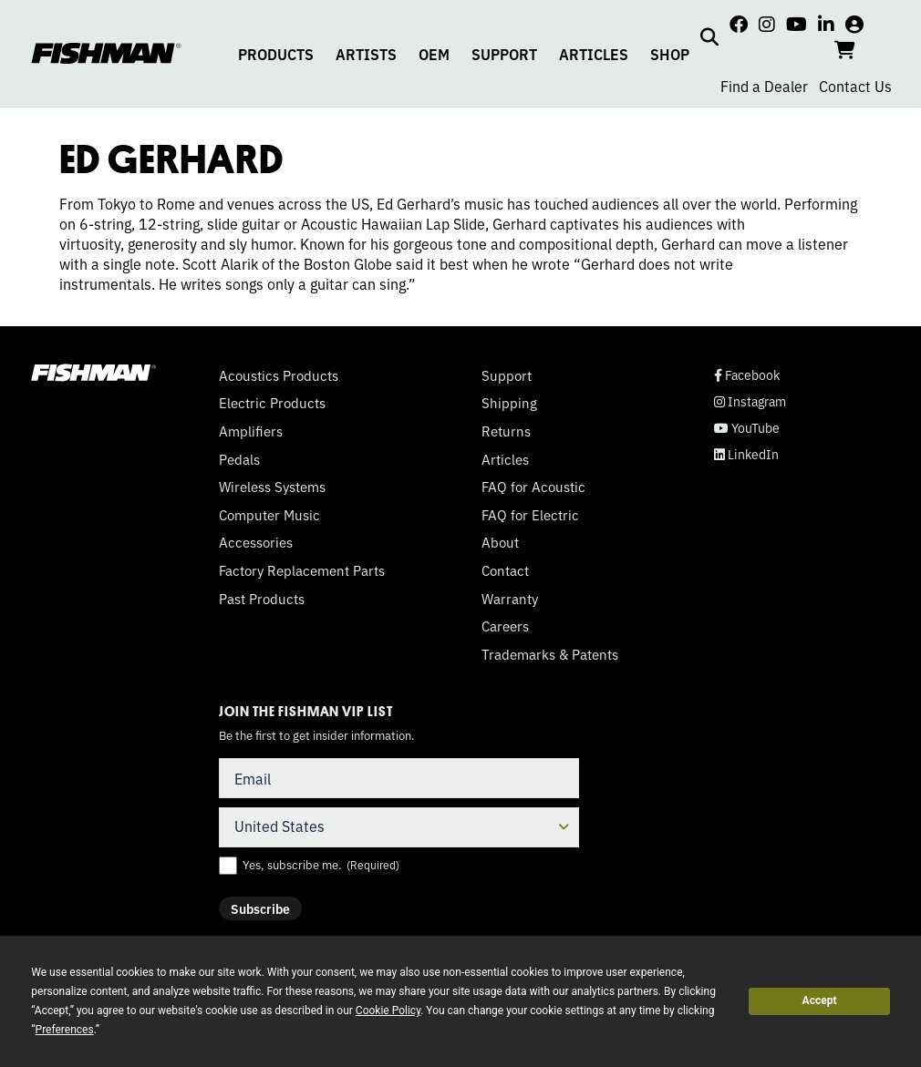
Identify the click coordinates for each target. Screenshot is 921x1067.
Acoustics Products (278, 375)
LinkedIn (746, 454)
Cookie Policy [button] (388, 1010)
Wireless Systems (272, 486)
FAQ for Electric (530, 515)
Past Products (262, 599)
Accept (819, 1000)
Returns (506, 431)
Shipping (509, 403)
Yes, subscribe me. (321, 865)
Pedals (239, 459)
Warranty (509, 599)
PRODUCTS (276, 54)
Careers (505, 626)
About (500, 542)
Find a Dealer (764, 86)
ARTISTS (366, 54)
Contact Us (855, 86)
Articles (505, 459)
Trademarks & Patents (549, 654)
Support (506, 375)
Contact (505, 570)
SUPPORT (504, 54)
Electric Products (272, 403)
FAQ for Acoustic (533, 486)
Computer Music (269, 515)
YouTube (747, 427)
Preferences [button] (65, 1029)
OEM (434, 54)
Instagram (750, 401)
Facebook (747, 375)
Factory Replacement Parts (302, 570)
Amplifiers (251, 431)
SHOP (669, 54)
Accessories (256, 542)
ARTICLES (593, 54)
